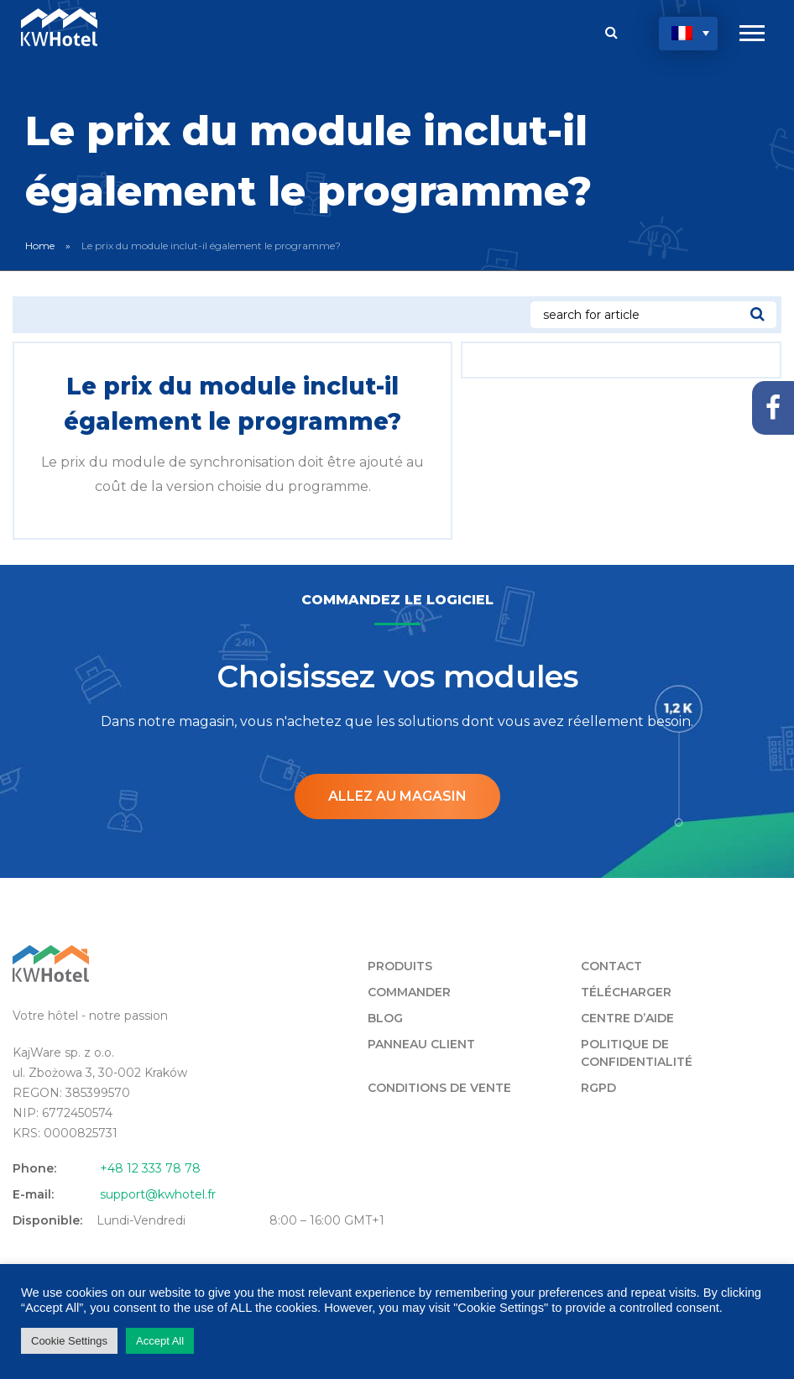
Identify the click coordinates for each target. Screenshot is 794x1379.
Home (40, 245)
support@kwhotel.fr (158, 1194)
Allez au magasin (397, 796)
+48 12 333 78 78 (150, 1168)
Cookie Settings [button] (69, 1341)
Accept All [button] (160, 1341)
